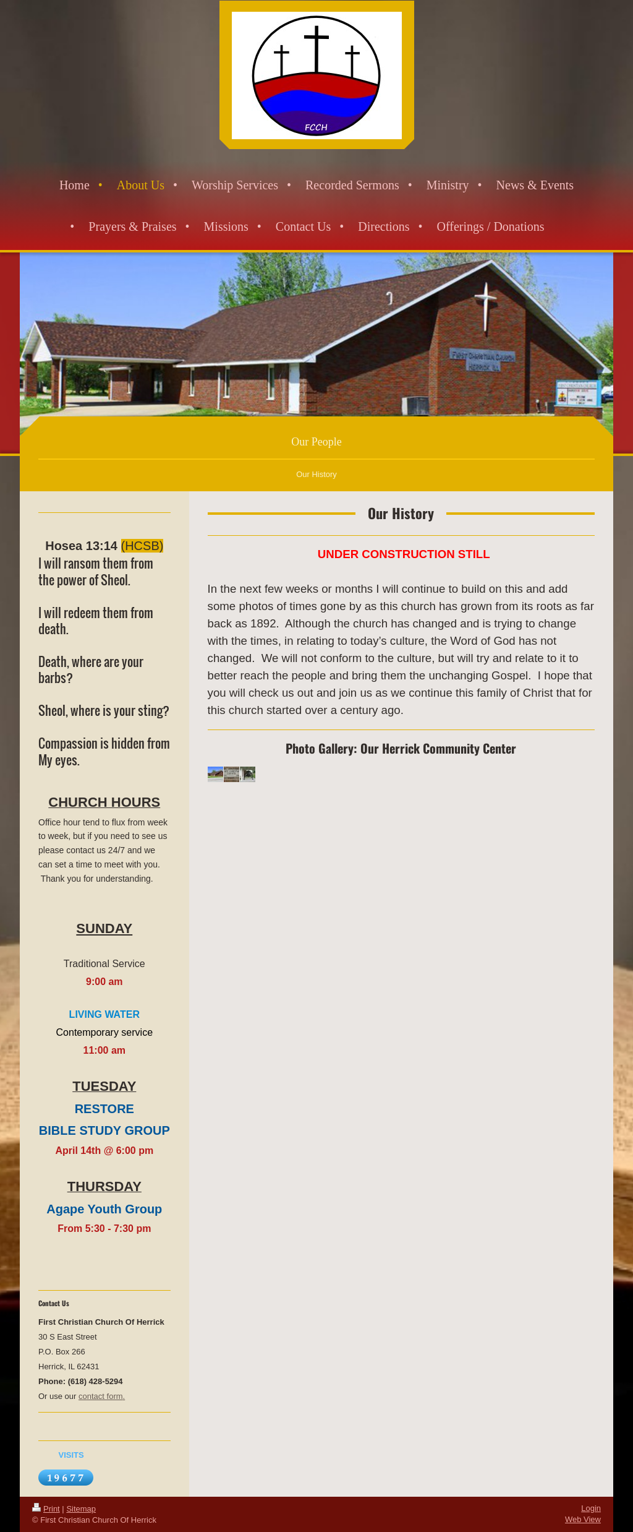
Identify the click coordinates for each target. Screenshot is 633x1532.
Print (46, 1508)
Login (591, 1508)
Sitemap (81, 1508)
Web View (583, 1519)
